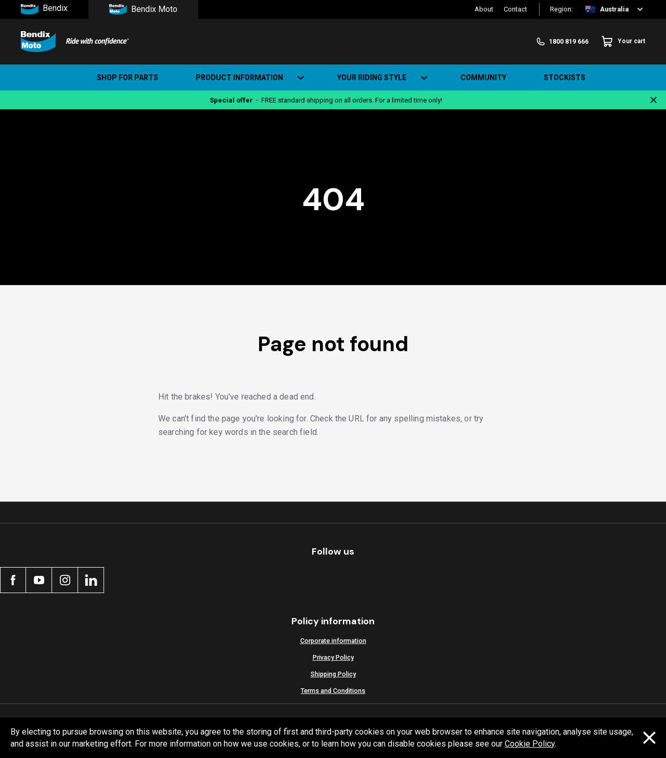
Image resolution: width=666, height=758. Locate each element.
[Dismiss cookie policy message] (649, 737)
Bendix (44, 9)
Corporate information (333, 641)
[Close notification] (653, 100)
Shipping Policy (333, 674)
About (484, 9)
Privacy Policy (333, 657)
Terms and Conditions (333, 691)
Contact (515, 9)
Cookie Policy (530, 744)
